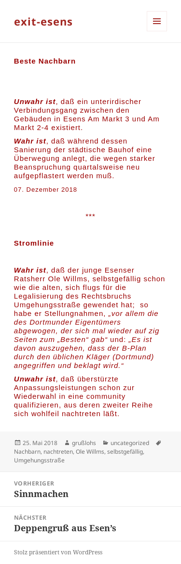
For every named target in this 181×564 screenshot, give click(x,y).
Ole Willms (90, 451)
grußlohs (84, 443)
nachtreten (58, 451)
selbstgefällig (125, 451)
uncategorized (130, 443)
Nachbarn (27, 451)
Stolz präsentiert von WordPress (58, 552)
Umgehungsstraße (39, 460)
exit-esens (43, 21)
